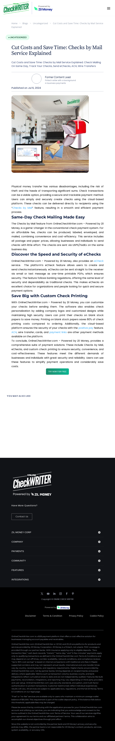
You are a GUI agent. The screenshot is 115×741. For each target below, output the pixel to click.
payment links (58, 332)
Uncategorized (40, 23)
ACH (14, 332)
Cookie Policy (97, 615)
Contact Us (21, 516)
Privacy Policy (76, 615)
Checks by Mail (22, 208)
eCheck (99, 261)
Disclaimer (30, 615)
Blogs (25, 23)
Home (14, 23)
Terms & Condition (52, 615)
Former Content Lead (58, 77)
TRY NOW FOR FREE (57, 371)
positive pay (85, 328)
